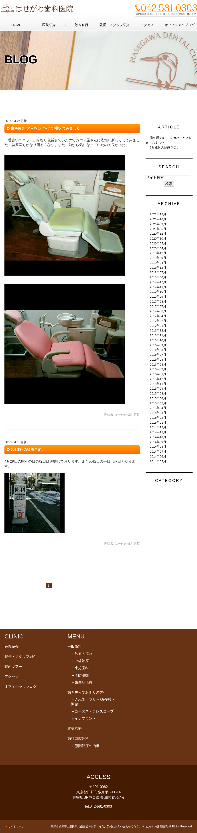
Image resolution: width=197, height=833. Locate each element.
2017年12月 (158, 282)
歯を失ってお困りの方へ (87, 692)
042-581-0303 (101, 806)
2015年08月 (158, 393)
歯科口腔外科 (78, 738)
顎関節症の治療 (85, 746)
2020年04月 (158, 248)
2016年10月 (158, 340)
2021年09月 (158, 224)
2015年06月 (158, 398)
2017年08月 (158, 301)
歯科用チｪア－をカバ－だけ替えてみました (45, 128)
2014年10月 (158, 437)
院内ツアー (13, 666)
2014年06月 (158, 456)
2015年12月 (158, 379)
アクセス (147, 25)
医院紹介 (49, 25)
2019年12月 (158, 253)
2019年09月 (158, 258)
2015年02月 (158, 417)
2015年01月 (158, 422)
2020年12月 (158, 233)
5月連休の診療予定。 (28, 449)
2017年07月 (158, 306)
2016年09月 (158, 345)
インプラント (83, 718)
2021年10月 (158, 219)
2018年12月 (158, 267)
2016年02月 (158, 369)
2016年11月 (158, 335)
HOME (16, 25)
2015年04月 (158, 408)
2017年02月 (158, 321)
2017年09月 (158, 296)
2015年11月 (158, 384)
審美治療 (74, 728)
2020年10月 (158, 238)
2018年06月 (158, 277)
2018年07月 (158, 272)
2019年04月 (158, 262)
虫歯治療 (80, 661)
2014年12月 (158, 427)
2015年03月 (158, 412)
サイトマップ (16, 826)
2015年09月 (158, 388)
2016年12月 (158, 330)
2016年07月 (158, 354)
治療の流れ (81, 654)
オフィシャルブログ (180, 25)
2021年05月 (158, 229)
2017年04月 (158, 316)
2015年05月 (158, 403)
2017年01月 (158, 325)
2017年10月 (158, 291)
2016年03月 (158, 364)
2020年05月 (158, 243)
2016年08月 (158, 349)
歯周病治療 (81, 682)
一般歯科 (74, 646)
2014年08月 (158, 446)
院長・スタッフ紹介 (115, 25)
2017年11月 (158, 287)
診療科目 (81, 25)
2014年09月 (158, 442)
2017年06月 (158, 311)
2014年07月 (158, 451)
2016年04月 (158, 359)
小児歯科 (80, 668)
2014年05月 (158, 461)
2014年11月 (158, 432)
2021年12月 (158, 214)
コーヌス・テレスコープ (92, 711)
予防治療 (80, 675)
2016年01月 (158, 374)
